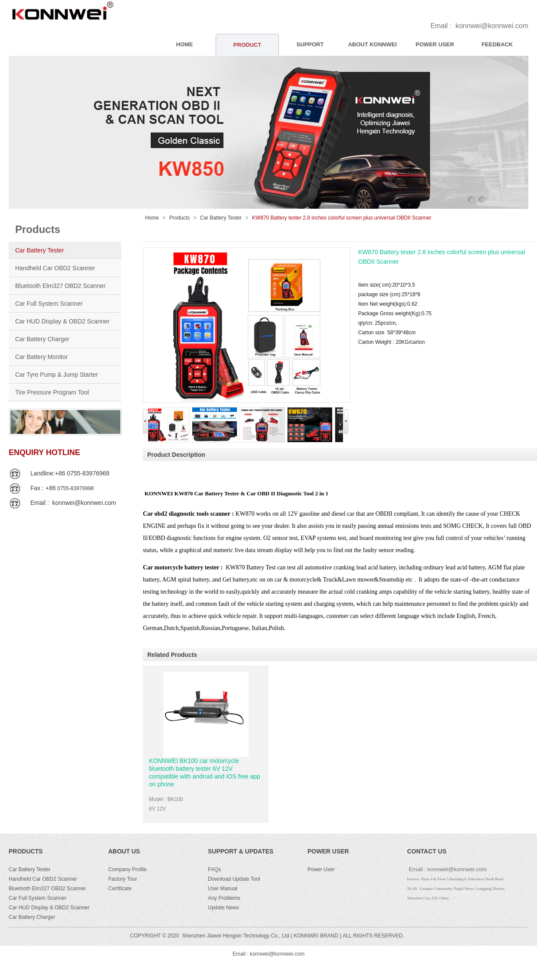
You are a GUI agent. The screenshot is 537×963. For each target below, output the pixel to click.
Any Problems (224, 898)
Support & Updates (240, 851)
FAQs (214, 869)
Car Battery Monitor (41, 356)
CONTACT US (426, 851)
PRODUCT (247, 45)
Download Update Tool (234, 879)
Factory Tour (122, 879)
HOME (184, 44)
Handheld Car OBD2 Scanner (55, 268)
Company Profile (127, 869)
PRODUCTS (26, 851)
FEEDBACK (497, 44)
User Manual (222, 888)
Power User (321, 869)
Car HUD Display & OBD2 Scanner (62, 321)
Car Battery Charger (42, 339)
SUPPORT (310, 44)
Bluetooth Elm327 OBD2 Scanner (60, 285)
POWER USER (435, 44)
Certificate (120, 888)
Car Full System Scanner (49, 303)
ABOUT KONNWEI (372, 44)
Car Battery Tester (39, 250)
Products (179, 218)
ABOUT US (124, 851)
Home (152, 218)
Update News (223, 908)
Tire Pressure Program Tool (52, 392)
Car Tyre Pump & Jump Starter (56, 374)
